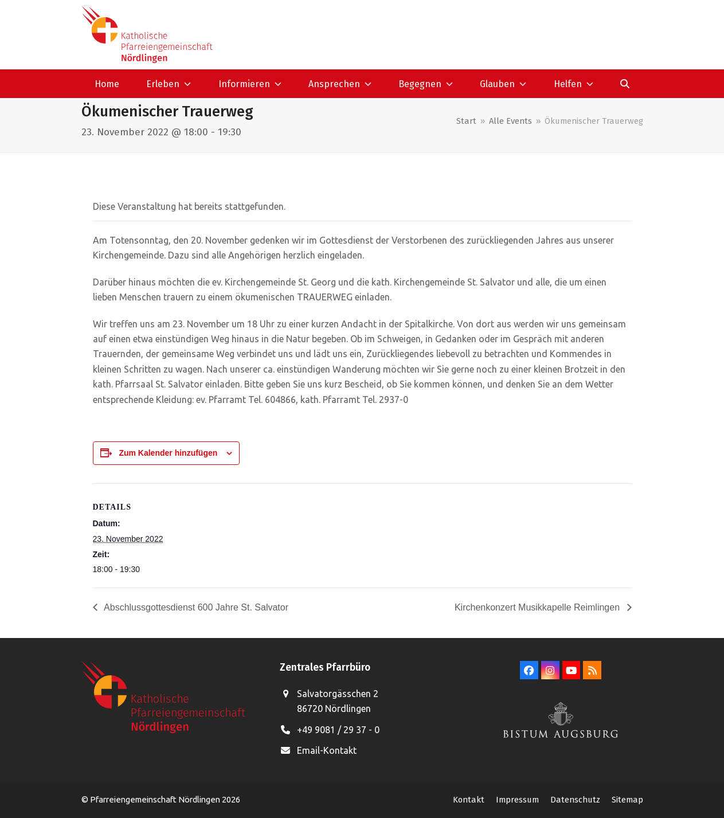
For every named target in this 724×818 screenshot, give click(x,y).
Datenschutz (575, 799)
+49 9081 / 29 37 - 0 (338, 730)
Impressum (517, 799)
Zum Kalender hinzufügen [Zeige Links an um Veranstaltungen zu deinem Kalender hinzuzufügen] (168, 452)
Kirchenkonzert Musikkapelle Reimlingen (539, 607)
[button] (624, 83)
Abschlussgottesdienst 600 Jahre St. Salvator (195, 607)
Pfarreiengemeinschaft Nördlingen (156, 799)
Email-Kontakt (327, 750)
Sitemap (627, 799)
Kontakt (468, 799)
